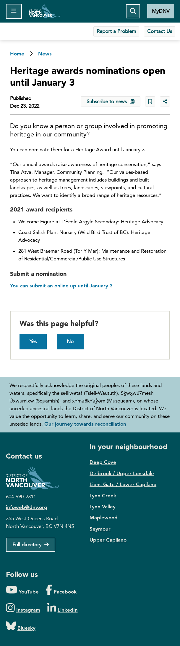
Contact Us (159, 31)
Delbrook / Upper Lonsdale (122, 473)
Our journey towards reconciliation (85, 424)
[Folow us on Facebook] (61, 590)
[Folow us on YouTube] (22, 590)
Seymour (100, 529)
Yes (33, 341)
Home (45, 11)
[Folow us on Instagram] (23, 608)
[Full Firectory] (30, 545)
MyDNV (160, 11)
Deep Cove (103, 462)
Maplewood (104, 518)
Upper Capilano (108, 540)
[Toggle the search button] (133, 11)
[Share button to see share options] (165, 101)
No (70, 341)
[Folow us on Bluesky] (20, 626)
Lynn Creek (103, 496)
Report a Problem (116, 31)
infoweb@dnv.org (26, 507)
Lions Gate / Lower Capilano (123, 484)
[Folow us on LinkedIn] (62, 608)
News (45, 54)
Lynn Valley (103, 507)
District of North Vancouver (35, 478)
